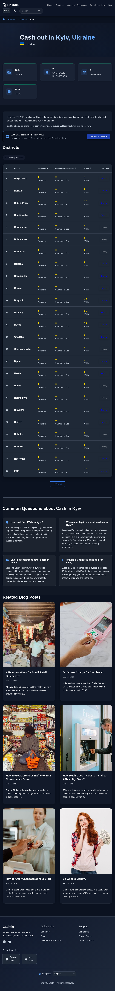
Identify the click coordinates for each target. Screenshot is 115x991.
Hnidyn (18, 422)
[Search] (39, 11)
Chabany (19, 337)
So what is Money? (74, 878)
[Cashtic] (11, 5)
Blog (110, 5)
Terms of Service (86, 940)
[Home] (4, 19)
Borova (18, 288)
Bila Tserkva (21, 203)
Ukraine (23, 19)
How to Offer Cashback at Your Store (28, 878)
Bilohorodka (21, 215)
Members (43, 168)
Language (45, 974)
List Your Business (98, 136)
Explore (104, 179)
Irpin (16, 471)
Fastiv (17, 373)
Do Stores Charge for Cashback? (83, 672)
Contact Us (84, 932)
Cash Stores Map (97, 5)
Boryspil (18, 300)
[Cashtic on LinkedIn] (9, 942)
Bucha (17, 324)
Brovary (18, 312)
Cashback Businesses (77, 5)
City (17, 168)
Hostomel (19, 458)
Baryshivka (20, 178)
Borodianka (20, 276)
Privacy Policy (85, 936)
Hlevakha (19, 410)
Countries (60, 5)
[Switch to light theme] (14, 10)
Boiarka (18, 264)
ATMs (87, 168)
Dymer (17, 361)
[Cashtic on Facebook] (4, 942)
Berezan (18, 190)
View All (57, 484)
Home (50, 5)
